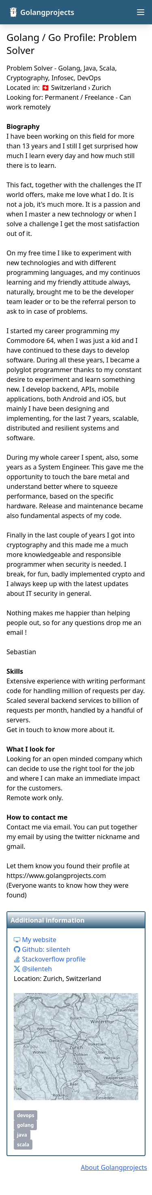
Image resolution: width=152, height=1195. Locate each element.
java (22, 1134)
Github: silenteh (42, 949)
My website (35, 939)
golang (25, 1125)
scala (23, 1144)
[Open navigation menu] (141, 12)
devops (25, 1115)
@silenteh (33, 968)
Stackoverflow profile (50, 959)
